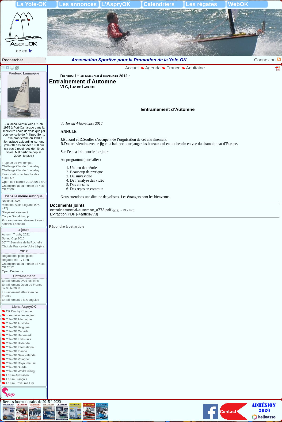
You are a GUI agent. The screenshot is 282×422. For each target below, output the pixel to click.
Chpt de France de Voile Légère (23, 246)
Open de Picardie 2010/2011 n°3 (24, 182)
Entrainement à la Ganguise (20, 299)
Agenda (153, 67)
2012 (24, 251)
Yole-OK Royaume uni (20, 363)
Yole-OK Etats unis (18, 339)
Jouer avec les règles (20, 315)
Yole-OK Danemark (19, 335)
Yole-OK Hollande (18, 343)
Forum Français (16, 379)
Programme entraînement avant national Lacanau (23, 222)
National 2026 (11, 201)
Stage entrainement (15, 212)
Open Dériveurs (12, 271)
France (173, 67)
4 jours (23, 230)
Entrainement (24, 276)
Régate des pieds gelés (17, 256)
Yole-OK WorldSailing (20, 371)
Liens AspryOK (24, 307)
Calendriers (159, 4)
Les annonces (78, 4)
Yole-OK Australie (17, 323)
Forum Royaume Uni (20, 383)
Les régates (201, 4)
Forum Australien (17, 375)
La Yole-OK (32, 4)
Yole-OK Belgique (18, 327)
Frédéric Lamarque (24, 73)
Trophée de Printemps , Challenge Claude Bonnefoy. (21, 164)
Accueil (132, 67)
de (18, 50)
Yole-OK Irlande (16, 351)
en (24, 50)
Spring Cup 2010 (13, 238)
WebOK (238, 4)
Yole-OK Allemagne (19, 319)
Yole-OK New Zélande (20, 355)
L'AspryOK (115, 4)
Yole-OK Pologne (17, 359)
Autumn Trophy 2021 (16, 234)
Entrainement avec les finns (20, 280)
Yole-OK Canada (17, 331)
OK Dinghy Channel (19, 311)
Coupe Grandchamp (15, 216)
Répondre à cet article (66, 226)
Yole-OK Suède (16, 367)
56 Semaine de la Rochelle (22, 242)
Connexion (265, 59)
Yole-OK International (20, 347)
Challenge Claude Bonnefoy (20, 170)
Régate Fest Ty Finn (15, 260)
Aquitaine (195, 67)
